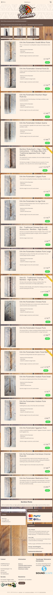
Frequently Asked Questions (25, 565)
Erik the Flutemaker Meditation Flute (34, 478)
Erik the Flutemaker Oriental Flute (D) (34, 69)
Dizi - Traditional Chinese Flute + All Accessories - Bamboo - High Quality (34, 228)
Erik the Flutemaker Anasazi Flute (33, 328)
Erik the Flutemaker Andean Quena (33, 123)
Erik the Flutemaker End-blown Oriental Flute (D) (35, 455)
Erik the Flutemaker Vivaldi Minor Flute (35, 42)
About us (20, 563)
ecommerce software (29, 592)
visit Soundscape (46, 565)
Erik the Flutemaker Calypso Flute (33, 176)
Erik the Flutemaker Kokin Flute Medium (35, 352)
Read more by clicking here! (35, 551)
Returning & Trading (23, 569)
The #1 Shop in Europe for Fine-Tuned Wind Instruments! (13, 21)
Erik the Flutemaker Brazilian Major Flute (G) (33, 96)
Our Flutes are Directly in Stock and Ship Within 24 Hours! (13, 24)
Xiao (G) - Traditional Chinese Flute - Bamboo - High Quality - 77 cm (34, 279)
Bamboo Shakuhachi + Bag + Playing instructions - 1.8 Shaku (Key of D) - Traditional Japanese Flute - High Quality (34, 152)
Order (47, 62)
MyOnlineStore (43, 592)
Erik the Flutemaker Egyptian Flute (33, 428)
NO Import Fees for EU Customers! (35, 24)
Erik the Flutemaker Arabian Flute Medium (33, 402)
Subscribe (21, 583)
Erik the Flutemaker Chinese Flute (33, 302)
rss (23, 592)
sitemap (20, 592)
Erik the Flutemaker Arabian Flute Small (35, 377)
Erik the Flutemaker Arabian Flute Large (35, 251)
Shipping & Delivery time (24, 567)
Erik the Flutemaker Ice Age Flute (32, 201)
